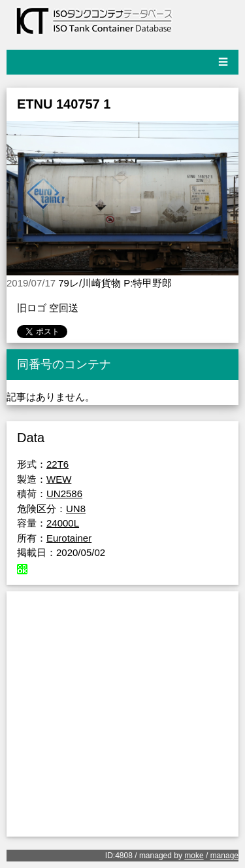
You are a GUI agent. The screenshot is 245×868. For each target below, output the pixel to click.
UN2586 (64, 493)
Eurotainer (68, 538)
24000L (62, 523)
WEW (58, 479)
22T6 (57, 464)
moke (193, 855)
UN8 (76, 508)
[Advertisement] (122, 714)
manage (224, 855)
